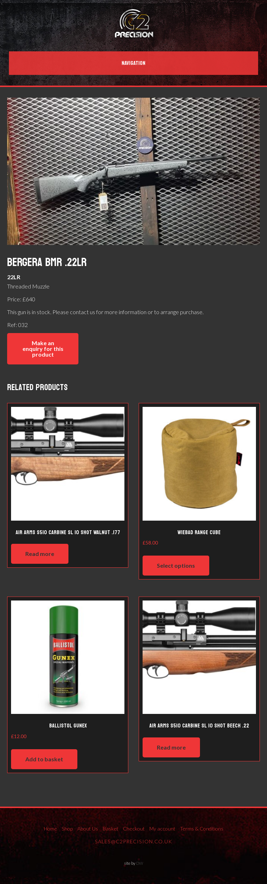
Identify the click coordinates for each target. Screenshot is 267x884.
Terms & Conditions (202, 829)
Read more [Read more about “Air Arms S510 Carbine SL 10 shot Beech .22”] (171, 747)
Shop (67, 829)
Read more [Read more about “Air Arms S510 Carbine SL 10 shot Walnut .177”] (39, 553)
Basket (110, 829)
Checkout (134, 829)
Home (50, 829)
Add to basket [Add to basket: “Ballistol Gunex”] (44, 759)
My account (162, 829)
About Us (87, 829)
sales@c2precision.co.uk (133, 841)
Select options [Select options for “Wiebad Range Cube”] (176, 565)
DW (139, 863)
